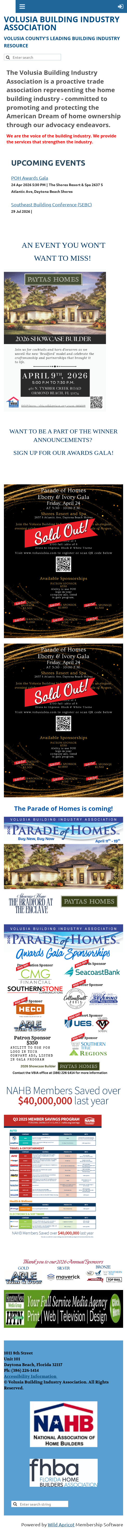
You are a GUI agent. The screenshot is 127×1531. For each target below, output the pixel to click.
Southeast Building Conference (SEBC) (51, 204)
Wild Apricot (61, 1524)
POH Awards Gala (29, 177)
